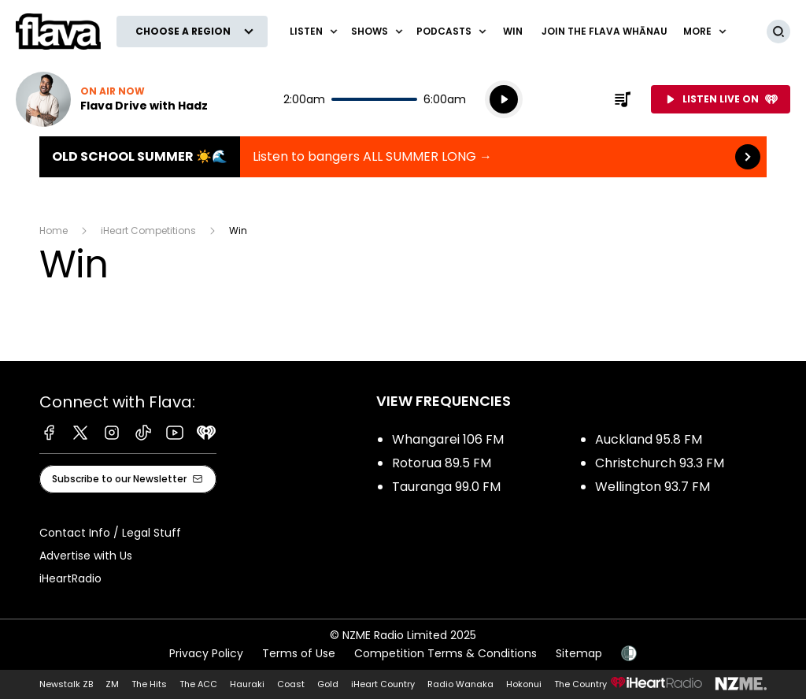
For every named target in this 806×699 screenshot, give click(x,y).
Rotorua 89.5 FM (441, 463)
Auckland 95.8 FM (648, 439)
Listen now (112, 99)
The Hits (149, 684)
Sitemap (579, 653)
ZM (112, 684)
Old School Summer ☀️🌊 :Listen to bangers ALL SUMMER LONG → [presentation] (403, 156)
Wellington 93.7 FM (652, 487)
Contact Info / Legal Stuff (110, 533)
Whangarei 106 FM (448, 439)
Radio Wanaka (460, 684)
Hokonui (524, 684)
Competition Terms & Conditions (445, 653)
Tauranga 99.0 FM (446, 487)
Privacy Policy (206, 653)
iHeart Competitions (148, 230)
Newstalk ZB (66, 684)
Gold (327, 684)
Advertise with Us (85, 555)
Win (513, 31)
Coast (291, 684)
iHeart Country (383, 684)
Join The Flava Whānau (604, 31)
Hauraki (247, 684)
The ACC (198, 684)
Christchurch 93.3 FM (659, 463)
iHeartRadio (70, 578)
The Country (580, 684)
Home (53, 230)
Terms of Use (298, 653)
